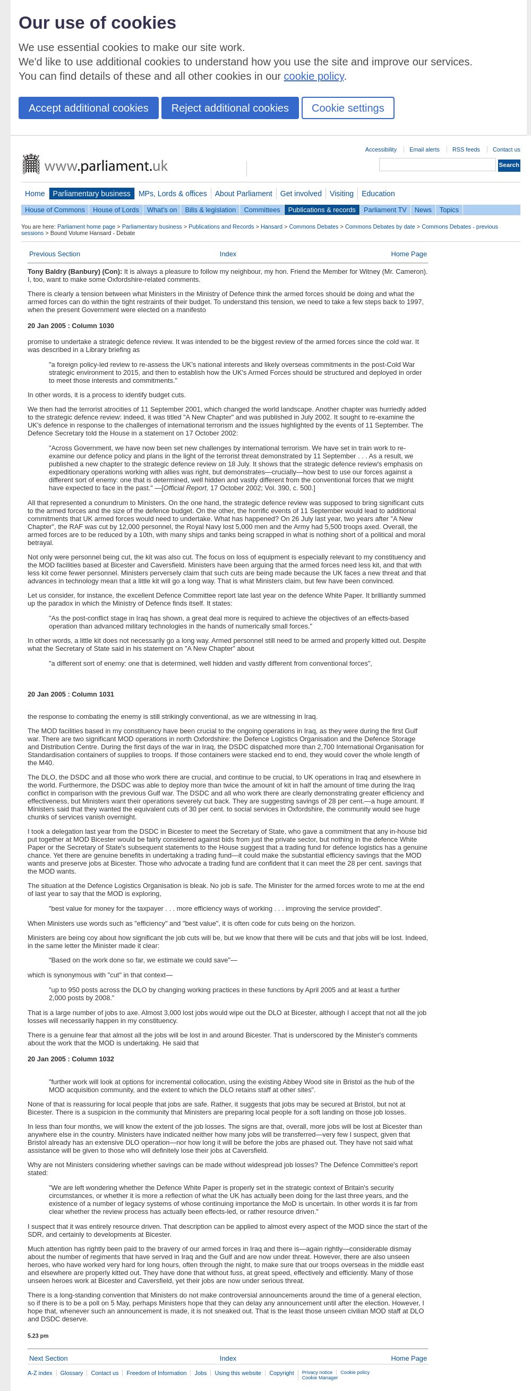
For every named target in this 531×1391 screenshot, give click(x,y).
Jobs (200, 1373)
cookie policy (314, 76)
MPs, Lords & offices (173, 193)
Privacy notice (317, 1372)
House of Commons (55, 210)
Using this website (238, 1373)
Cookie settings (348, 108)
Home (35, 193)
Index (228, 254)
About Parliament (243, 193)
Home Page (409, 254)
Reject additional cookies (230, 108)
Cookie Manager (320, 1377)
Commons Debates (313, 226)
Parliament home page (86, 226)
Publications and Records (221, 226)
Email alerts (424, 149)
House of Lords (116, 210)
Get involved (301, 193)
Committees (262, 210)
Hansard (271, 226)
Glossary (72, 1373)
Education (378, 193)
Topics (449, 210)
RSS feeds (466, 149)
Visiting (342, 193)
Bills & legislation (210, 210)
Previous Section (54, 254)
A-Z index (40, 1373)
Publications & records (322, 210)
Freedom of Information (156, 1373)
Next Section (48, 1358)
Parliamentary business (92, 193)
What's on (162, 210)
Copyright (281, 1373)
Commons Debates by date (380, 226)
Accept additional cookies (89, 108)
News (423, 210)
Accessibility (381, 149)
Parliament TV (385, 210)
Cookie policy (355, 1372)
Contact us (506, 149)
